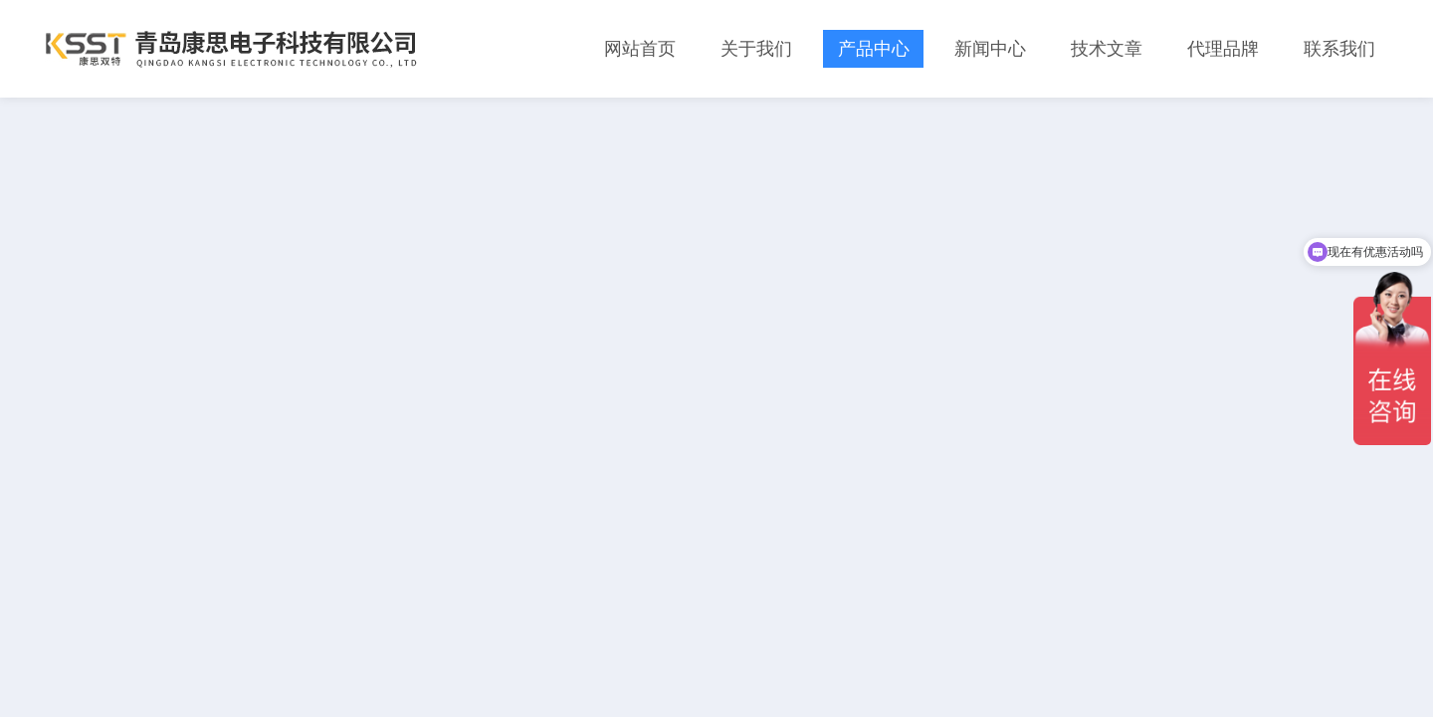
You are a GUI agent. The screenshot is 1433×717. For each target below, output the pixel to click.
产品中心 (874, 49)
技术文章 (1106, 49)
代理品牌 (1223, 49)
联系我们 (1339, 49)
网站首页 (640, 49)
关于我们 (756, 49)
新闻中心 (990, 49)
